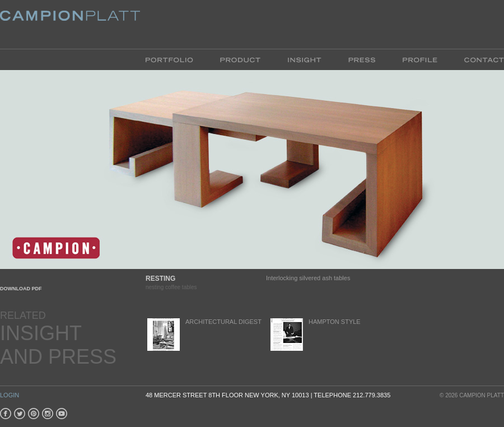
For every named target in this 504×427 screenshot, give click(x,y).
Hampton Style (315, 334)
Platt (70, 24)
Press (362, 59)
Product (240, 59)
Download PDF (21, 288)
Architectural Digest (204, 334)
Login (9, 395)
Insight (304, 59)
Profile (420, 59)
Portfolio (176, 59)
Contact (477, 59)
